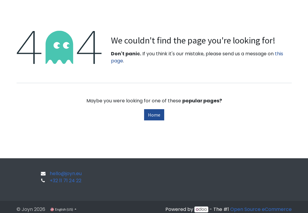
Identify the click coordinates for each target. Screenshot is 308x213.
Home (154, 115)
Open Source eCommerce (261, 209)
